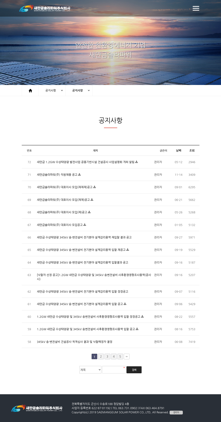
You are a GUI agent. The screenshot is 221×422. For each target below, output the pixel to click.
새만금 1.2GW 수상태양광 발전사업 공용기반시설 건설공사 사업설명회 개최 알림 (86, 162)
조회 (192, 150)
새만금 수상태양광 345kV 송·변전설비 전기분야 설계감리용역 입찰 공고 (80, 304)
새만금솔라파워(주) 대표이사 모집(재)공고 (62, 212)
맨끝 (126, 356)
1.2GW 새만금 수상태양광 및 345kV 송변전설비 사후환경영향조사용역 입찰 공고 (86, 329)
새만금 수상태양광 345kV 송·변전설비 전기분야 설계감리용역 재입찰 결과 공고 (84, 237)
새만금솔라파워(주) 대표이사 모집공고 (60, 224)
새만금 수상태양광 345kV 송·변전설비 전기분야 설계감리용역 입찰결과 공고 (82, 262)
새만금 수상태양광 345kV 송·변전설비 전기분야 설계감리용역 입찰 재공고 (81, 249)
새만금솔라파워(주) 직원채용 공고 (57, 174)
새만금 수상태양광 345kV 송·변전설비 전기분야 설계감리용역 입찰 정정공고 (82, 291)
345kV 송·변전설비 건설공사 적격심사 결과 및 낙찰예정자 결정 (74, 341)
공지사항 (50, 90)
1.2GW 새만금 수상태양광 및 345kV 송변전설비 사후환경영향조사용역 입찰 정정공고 (89, 316)
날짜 (178, 150)
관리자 (176, 412)
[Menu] (196, 8)
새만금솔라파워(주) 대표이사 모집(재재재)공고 (65, 187)
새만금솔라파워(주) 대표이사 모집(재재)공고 (64, 199)
